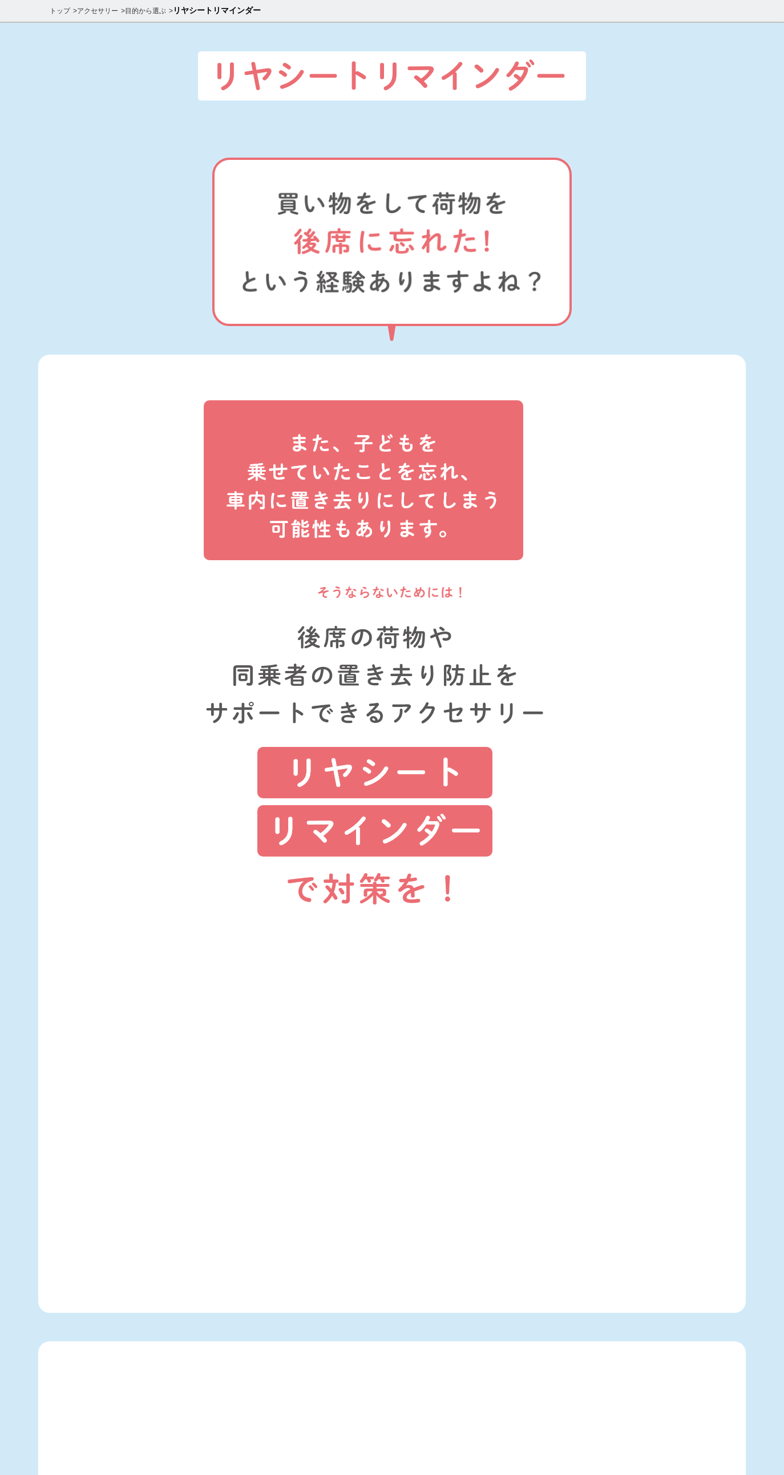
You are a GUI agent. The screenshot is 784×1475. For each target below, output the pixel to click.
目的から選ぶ (145, 11)
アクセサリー (97, 11)
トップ (60, 11)
